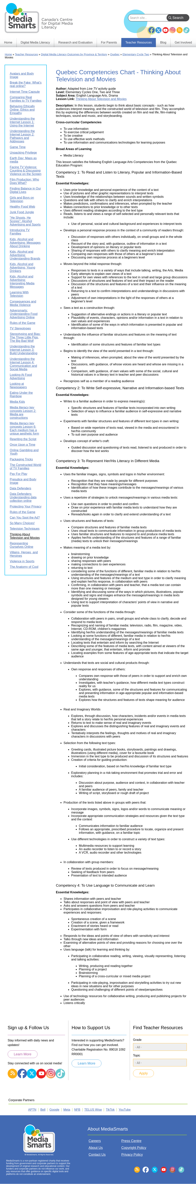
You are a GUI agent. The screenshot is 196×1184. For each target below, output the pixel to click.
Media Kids (17, 401)
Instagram (172, 30)
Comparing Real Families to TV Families (26, 99)
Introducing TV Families (20, 231)
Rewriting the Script (23, 439)
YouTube (166, 30)
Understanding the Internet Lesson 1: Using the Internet (22, 122)
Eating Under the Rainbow (21, 394)
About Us (96, 1148)
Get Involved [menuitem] (183, 42)
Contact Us (97, 1155)
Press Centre (131, 1141)
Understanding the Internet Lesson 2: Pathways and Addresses (22, 136)
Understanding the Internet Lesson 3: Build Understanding (23, 350)
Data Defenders (20, 488)
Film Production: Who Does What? (24, 181)
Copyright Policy (133, 1148)
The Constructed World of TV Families (25, 466)
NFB (77, 1109)
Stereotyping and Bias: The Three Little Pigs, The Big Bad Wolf (25, 337)
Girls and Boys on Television (22, 199)
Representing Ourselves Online (21, 545)
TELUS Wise (93, 1109)
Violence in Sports (22, 561)
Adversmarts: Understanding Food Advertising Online (24, 314)
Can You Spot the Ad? (25, 517)
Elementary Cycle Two (135, 54)
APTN (32, 1109)
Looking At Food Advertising (21, 376)
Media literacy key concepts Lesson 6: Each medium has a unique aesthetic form (24, 428)
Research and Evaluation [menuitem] (75, 42)
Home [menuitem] (8, 42)
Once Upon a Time (22, 444)
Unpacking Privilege (23, 152)
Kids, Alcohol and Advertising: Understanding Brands (25, 255)
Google (54, 1109)
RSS (179, 30)
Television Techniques (24, 528)
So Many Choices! (22, 523)
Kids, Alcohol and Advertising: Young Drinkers (22, 267)
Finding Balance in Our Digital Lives (25, 190)
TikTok (186, 30)
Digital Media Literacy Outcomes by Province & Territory (74, 54)
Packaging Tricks (21, 459)
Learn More (22, 1054)
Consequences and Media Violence (23, 303)
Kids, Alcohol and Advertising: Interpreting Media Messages (22, 281)
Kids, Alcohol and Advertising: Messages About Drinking (25, 243)
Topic (136, 1055)
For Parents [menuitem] (109, 42)
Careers (95, 1141)
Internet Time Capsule (25, 91)
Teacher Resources (26, 54)
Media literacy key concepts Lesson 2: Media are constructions (23, 412)
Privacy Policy (132, 1155)
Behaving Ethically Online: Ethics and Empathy (22, 110)
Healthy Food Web (22, 206)
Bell (43, 1109)
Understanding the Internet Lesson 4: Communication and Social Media (23, 364)
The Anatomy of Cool (24, 566)
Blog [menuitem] (163, 42)
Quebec (114, 54)
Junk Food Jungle (22, 212)
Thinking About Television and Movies (101, 99)
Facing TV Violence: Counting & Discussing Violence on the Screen (25, 170)
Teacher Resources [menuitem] (138, 42)
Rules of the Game (22, 322)
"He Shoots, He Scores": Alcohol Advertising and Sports (25, 221)
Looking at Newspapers (18, 385)
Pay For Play (18, 473)
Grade (137, 1039)
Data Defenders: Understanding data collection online (23, 497)
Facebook (152, 29)
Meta (66, 1109)
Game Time (18, 147)
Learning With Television (19, 294)
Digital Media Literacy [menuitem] (35, 42)
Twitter (158, 30)
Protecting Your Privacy (25, 506)
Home (8, 54)
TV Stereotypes (20, 328)
